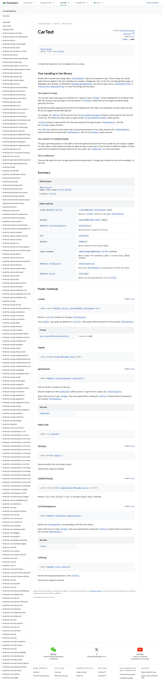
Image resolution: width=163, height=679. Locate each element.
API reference (9, 11)
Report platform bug (148, 672)
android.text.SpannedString (51, 87)
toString (46, 130)
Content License (96, 591)
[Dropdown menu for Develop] (70, 2)
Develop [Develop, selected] (63, 3)
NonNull (51, 210)
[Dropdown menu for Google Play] (88, 2)
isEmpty (82, 241)
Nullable (90, 220)
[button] (15, 33)
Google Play (80, 3)
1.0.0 (132, 36)
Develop (56, 24)
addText (56, 115)
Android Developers (44, 24)
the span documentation (82, 84)
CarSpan (95, 98)
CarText (61, 51)
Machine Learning (61, 676)
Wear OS (79, 676)
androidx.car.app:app (126, 30)
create (82, 210)
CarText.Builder (64, 190)
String (52, 274)
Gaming (58, 672)
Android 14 (102, 676)
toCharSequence (122, 130)
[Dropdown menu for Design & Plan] (54, 2)
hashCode (83, 236)
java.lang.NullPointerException (54, 336)
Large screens (81, 672)
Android (36, 672)
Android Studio (153, 3)
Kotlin (125, 39)
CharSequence (78, 78)
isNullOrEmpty (85, 251)
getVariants (84, 226)
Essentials (28, 3)
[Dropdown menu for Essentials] (35, 2)
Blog (98, 3)
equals (82, 220)
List (51, 226)
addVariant (97, 149)
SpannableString (122, 84)
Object (98, 220)
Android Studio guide (127, 674)
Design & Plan (46, 3)
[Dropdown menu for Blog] (103, 2)
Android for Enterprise (41, 676)
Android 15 (102, 672)
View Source (127, 34)
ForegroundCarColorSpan (89, 115)
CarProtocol (47, 49)
